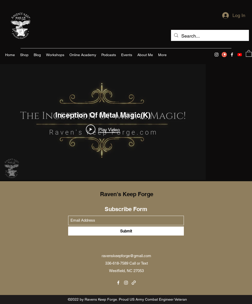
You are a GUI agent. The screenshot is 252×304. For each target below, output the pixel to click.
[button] (249, 53)
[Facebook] (232, 54)
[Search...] (209, 36)
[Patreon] (224, 54)
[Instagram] (216, 54)
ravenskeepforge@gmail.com (126, 256)
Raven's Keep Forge (126, 194)
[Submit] (126, 231)
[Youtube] (239, 54)
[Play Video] (103, 129)
